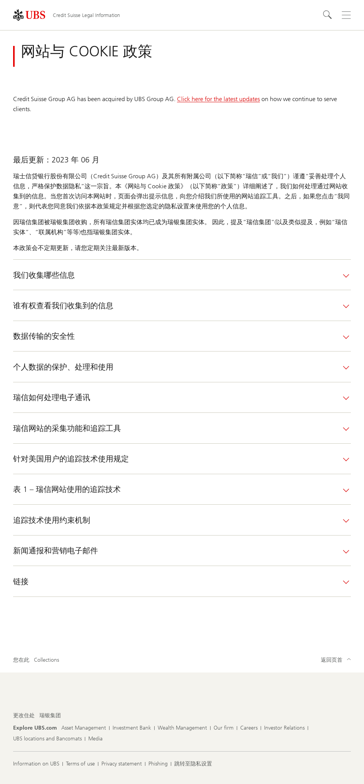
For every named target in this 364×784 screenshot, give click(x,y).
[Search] (327, 15)
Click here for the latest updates (218, 99)
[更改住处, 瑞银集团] (50, 715)
